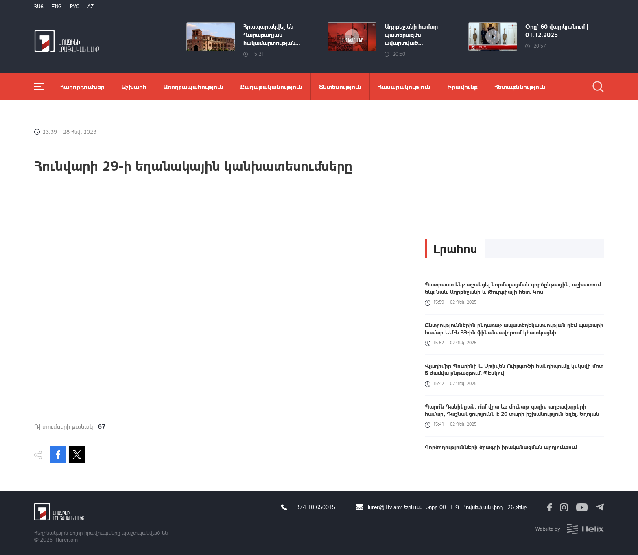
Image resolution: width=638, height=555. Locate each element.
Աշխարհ (133, 86)
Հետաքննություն (519, 86)
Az (90, 6)
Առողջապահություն (193, 86)
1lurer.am (66, 539)
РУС (74, 6)
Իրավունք (462, 86)
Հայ (39, 6)
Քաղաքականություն (271, 86)
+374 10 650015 (314, 506)
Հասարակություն (404, 86)
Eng (57, 6)
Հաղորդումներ (82, 86)
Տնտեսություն (340, 86)
